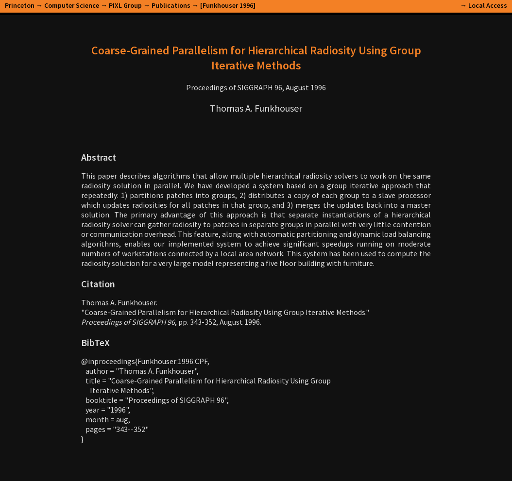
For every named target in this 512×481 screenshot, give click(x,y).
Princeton (19, 5)
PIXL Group (125, 5)
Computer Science (71, 5)
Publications (171, 5)
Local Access (487, 5)
